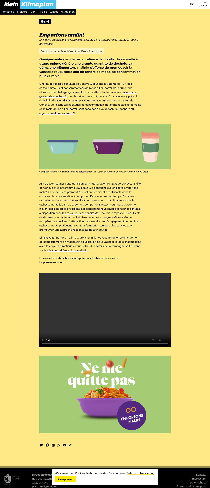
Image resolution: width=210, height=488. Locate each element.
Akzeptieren (65, 479)
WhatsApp (59, 445)
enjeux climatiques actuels (55, 113)
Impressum (198, 478)
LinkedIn (53, 445)
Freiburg (22, 11)
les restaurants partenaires (79, 213)
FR (192, 4)
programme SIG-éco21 (74, 187)
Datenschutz (198, 482)
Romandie (7, 11)
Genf (33, 11)
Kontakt (201, 474)
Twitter (41, 445)
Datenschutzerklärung (140, 473)
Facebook (47, 445)
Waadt (54, 11)
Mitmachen (68, 11)
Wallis (43, 11)
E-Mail (65, 445)
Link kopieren (71, 445)
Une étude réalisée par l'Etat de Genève (64, 83)
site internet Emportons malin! (66, 250)
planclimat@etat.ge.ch (46, 486)
